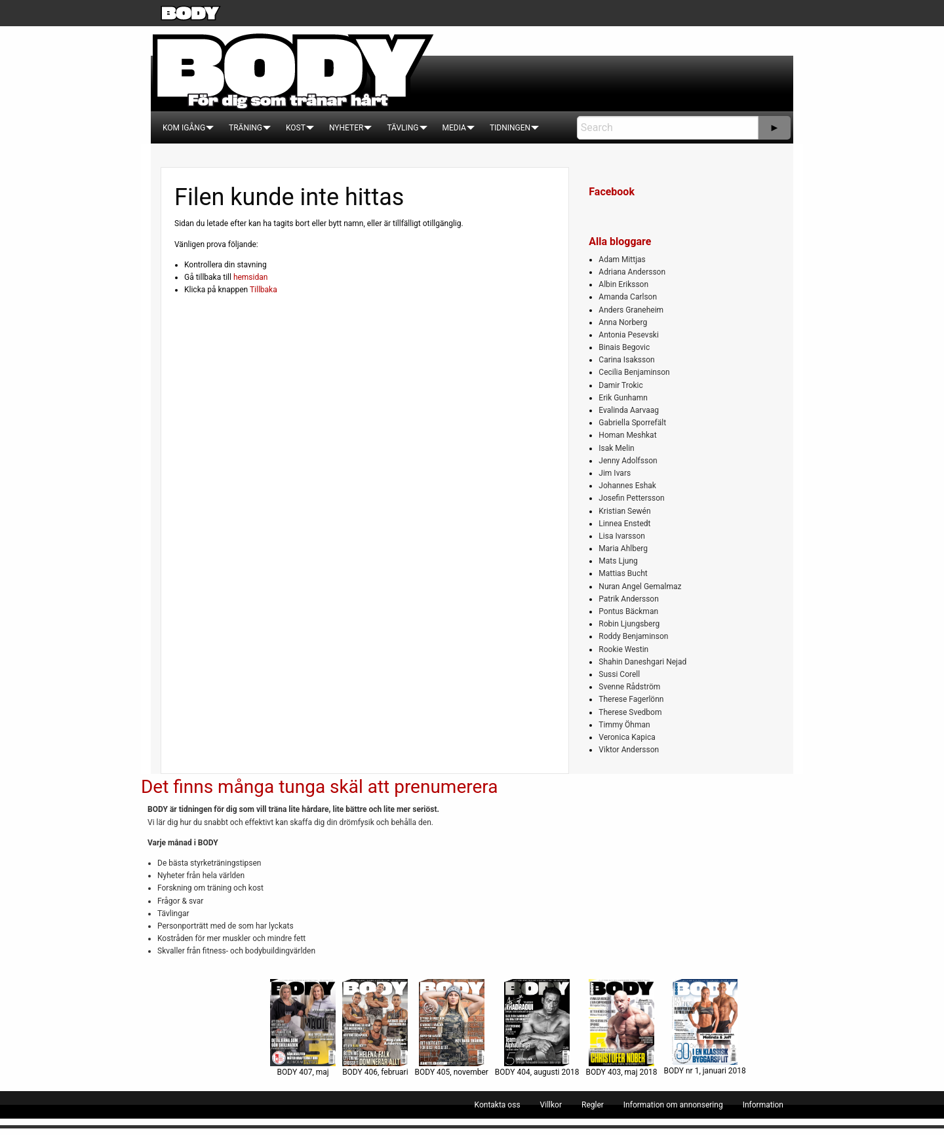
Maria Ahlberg (623, 548)
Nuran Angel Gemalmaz (640, 586)
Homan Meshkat (627, 435)
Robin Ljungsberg (629, 623)
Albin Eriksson (623, 284)
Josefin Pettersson (631, 498)
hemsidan (250, 277)
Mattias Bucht (623, 573)
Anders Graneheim (631, 310)
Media (454, 127)
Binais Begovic (624, 347)
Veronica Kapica (627, 737)
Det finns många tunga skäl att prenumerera (319, 787)
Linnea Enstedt (624, 523)
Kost (295, 127)
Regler (592, 1104)
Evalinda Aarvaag (629, 410)
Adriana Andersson (632, 272)
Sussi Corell (619, 674)
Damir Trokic (620, 385)
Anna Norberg (623, 322)
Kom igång (184, 127)
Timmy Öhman (624, 724)
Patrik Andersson (629, 599)
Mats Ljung (618, 561)
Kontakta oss (498, 1104)
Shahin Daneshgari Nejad (642, 661)
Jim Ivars (615, 473)
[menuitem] (184, 128)
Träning (245, 127)
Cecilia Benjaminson (634, 372)
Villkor (551, 1104)
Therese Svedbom (630, 712)
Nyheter (346, 127)
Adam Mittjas (622, 259)
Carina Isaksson (626, 359)
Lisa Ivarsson (622, 536)
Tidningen (510, 127)
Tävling (402, 127)
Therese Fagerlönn (631, 699)
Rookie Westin (623, 649)
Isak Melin (616, 448)
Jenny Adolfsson (628, 460)
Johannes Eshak (627, 485)
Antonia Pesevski (629, 334)
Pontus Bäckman (628, 611)
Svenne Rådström (629, 686)
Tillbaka (263, 289)
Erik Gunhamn (623, 397)
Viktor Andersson (629, 749)
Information (763, 1104)
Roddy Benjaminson (633, 636)
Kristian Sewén (624, 511)
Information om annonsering (673, 1104)
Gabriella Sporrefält (632, 422)
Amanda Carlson (628, 296)
